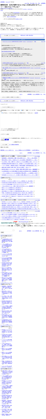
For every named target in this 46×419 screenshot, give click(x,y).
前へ (39, 3)
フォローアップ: (3, 104)
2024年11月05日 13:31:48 (24, 67)
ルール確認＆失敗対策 (14, 147)
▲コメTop (27, 3)
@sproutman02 (16, 12)
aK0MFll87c (24, 41)
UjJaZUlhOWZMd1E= (29, 41)
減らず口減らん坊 (11, 67)
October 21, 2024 (18, 18)
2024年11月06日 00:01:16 (24, 77)
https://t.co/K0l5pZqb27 (11, 16)
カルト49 (8, 1)
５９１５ (7, 41)
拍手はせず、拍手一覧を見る (27, 35)
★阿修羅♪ (2, 1)
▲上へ (21, 94)
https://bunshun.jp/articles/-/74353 (8, 51)
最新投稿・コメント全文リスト (7, 153)
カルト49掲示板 (36, 94)
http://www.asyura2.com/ (23, 224)
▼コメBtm (32, 3)
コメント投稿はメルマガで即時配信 (22, 153)
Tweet (1, 10)
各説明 (36, 112)
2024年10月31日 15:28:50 (17, 41)
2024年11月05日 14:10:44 (8, 72)
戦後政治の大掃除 (11, 77)
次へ (36, 3)
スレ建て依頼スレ (35, 153)
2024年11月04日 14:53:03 (8, 62)
